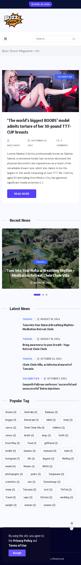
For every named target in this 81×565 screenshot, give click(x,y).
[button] (37, 295)
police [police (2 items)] (36, 474)
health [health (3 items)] (10, 451)
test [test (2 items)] (48, 489)
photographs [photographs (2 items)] (14, 474)
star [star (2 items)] (31, 482)
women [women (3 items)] (49, 505)
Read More (21, 194)
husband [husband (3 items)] (50, 451)
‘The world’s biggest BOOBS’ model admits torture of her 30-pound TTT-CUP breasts (39, 126)
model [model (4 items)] (10, 466)
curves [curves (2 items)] (10, 435)
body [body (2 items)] (68, 420)
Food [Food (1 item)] (32, 443)
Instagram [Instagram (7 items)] (12, 458)
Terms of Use (17, 545)
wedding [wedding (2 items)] (66, 497)
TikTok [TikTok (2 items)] (65, 489)
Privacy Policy (22, 540)
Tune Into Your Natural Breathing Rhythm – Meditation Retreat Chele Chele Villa (40, 273)
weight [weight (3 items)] (10, 505)
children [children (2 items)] (58, 427)
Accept (17, 553)
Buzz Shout (13, 145)
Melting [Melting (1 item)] (68, 458)
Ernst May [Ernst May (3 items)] (12, 443)
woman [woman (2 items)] (30, 505)
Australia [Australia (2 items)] (30, 412)
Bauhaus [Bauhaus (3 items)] (51, 412)
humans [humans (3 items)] (30, 451)
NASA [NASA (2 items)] (47, 466)
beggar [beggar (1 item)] (10, 420)
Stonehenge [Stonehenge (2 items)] (51, 482)
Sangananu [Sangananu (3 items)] (56, 474)
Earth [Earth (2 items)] (63, 435)
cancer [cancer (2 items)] (10, 427)
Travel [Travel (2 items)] (10, 497)
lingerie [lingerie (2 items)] (48, 458)
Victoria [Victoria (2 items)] (46, 497)
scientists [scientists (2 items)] (12, 482)
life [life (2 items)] (31, 458)
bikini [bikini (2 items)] (51, 420)
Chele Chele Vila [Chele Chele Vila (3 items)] (34, 427)
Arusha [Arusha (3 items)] (10, 412)
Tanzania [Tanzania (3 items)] (29, 489)
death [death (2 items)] (29, 435)
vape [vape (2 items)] (28, 497)
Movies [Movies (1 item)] (29, 466)
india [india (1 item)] (68, 451)
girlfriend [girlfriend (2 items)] (51, 443)
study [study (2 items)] (10, 489)
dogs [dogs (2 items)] (46, 435)
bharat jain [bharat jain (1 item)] (31, 420)
